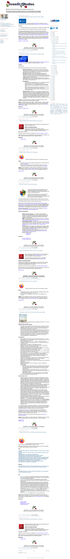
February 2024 (54, 72)
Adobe (54, 103)
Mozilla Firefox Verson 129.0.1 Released (28, 281)
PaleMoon (66, 108)
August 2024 (54, 42)
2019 (52, 81)
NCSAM (53, 108)
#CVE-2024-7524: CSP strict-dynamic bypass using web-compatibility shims (33, 458)
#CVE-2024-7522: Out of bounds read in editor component (29, 456)
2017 (52, 84)
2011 (52, 92)
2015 (52, 87)
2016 (52, 85)
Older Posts (48, 550)
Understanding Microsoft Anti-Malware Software (7, 26)
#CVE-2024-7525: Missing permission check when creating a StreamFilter (32, 459)
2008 (52, 97)
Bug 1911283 (35, 292)
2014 (52, 88)
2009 (52, 95)
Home (34, 550)
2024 (52, 35)
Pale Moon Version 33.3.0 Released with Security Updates (32, 312)
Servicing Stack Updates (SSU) (5, 23)
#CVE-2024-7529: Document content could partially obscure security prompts (33, 466)
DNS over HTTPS (28, 487)
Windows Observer (3, 36)
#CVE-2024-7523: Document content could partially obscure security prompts (33, 457)
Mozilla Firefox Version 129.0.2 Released (28, 152)
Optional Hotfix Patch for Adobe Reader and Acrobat (30, 120)
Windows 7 (62, 112)
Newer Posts (20, 550)
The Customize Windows (4, 35)
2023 (52, 75)
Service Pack (63, 109)
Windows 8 (66, 112)
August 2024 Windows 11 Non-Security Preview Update (31, 54)
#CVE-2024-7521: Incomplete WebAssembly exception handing (30, 455)
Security (1, 40)
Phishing (51, 109)
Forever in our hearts (3, 19)
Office (55, 108)
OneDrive (58, 108)
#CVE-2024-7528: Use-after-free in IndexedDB (27, 461)
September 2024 (55, 40)
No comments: (28, 49)
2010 (52, 94)
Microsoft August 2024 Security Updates (28, 184)
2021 (52, 78)
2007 (52, 98)
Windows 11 (31, 117)
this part (38, 342)
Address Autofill (23, 492)
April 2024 (53, 69)
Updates (1, 42)
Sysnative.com (2, 30)
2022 (52, 77)
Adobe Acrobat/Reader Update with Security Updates (31, 250)
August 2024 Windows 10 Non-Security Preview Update (31, 16)
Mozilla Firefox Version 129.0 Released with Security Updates (32, 432)
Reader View (22, 476)
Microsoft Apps (62, 107)
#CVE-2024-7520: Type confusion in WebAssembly (28, 454)
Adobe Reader (58, 103)
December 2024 (54, 36)
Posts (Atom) (25, 552)
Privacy (55, 109)
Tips (67, 109)
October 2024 (54, 39)
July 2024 (53, 65)
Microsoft (23, 117)
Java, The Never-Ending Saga (5, 25)
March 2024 (54, 71)
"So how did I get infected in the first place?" (7, 24)
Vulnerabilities (2, 41)
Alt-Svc (34, 488)
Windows (65, 111)
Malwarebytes (52, 107)
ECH (46, 489)
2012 (52, 91)
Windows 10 (52, 112)
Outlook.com (61, 108)
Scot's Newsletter (3, 31)
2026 (52, 32)
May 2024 (53, 68)
